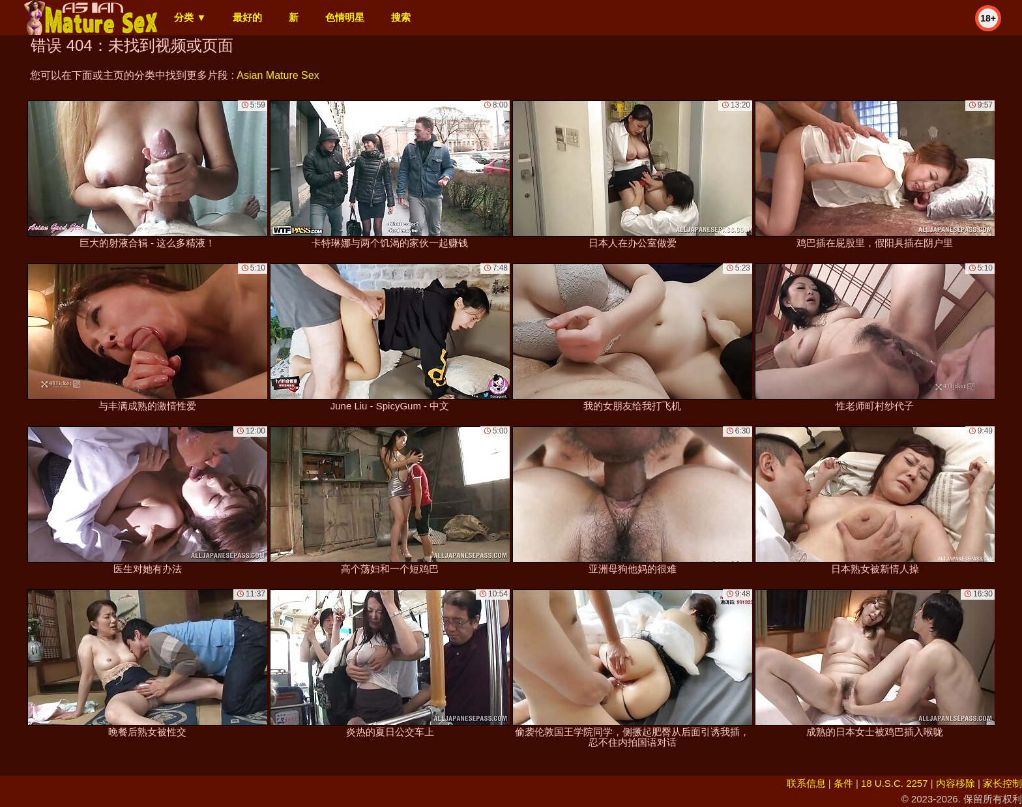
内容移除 (955, 783)
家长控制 (1002, 783)
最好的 (247, 17)
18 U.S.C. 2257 (894, 783)
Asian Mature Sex (278, 75)
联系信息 (806, 783)
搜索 (401, 17)
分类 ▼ (190, 17)
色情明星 (344, 17)
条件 (843, 783)
